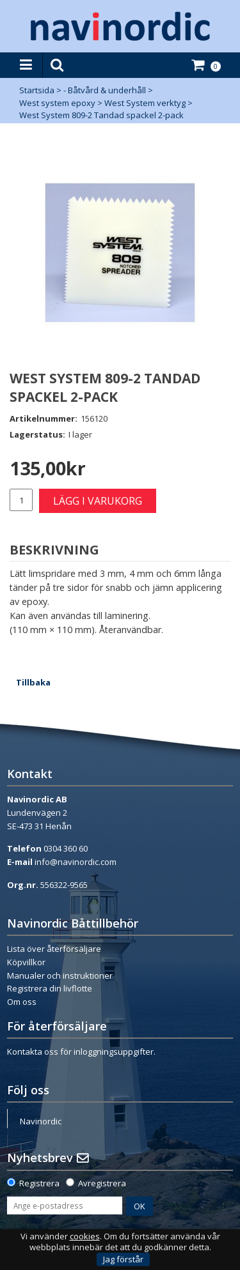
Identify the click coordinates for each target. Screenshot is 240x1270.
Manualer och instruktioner (60, 975)
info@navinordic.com (75, 862)
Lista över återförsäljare (54, 948)
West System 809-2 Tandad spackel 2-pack (101, 115)
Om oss (21, 1001)
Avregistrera (102, 1183)
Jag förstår (123, 1259)
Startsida (36, 90)
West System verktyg (145, 103)
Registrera (39, 1183)
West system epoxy (57, 103)
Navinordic (40, 1121)
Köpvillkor (26, 962)
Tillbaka (33, 682)
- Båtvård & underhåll (104, 90)
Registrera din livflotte (49, 988)
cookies (85, 1236)
